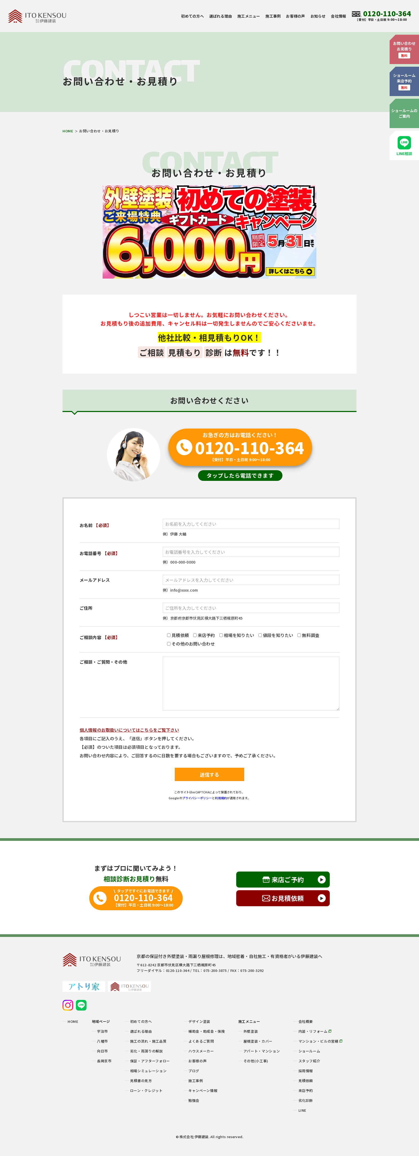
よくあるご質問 (201, 1041)
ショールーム (309, 1051)
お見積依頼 (287, 898)
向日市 (102, 1051)
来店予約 (305, 1090)
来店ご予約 (287, 879)
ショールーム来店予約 (404, 81)
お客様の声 (295, 16)
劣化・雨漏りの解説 (146, 1051)
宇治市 (102, 1031)
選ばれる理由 (220, 16)
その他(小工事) (255, 1060)
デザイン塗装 (199, 1021)
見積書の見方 (141, 1080)
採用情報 (305, 1070)
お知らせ (318, 16)
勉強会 (193, 1100)
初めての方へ (192, 16)
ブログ (193, 1070)
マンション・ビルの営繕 (320, 1041)
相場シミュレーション (148, 1070)
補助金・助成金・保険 (206, 1031)
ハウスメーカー (201, 1051)
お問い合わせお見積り (404, 49)
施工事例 (273, 16)
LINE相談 (404, 146)
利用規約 (221, 798)
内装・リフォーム (315, 1031)
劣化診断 (305, 1100)
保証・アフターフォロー (150, 1060)
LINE (302, 1110)
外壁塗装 (250, 1031)
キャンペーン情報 (202, 1090)
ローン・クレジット (146, 1090)
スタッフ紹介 (309, 1060)
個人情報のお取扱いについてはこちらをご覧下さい (129, 730)
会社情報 (338, 16)
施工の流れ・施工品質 (148, 1041)
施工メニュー (248, 16)
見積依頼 (305, 1080)
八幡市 (102, 1041)
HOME (68, 130)
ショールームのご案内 (404, 113)
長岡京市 (104, 1060)
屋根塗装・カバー (258, 1041)
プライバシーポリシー (197, 798)
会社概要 (305, 1021)
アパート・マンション (261, 1051)
